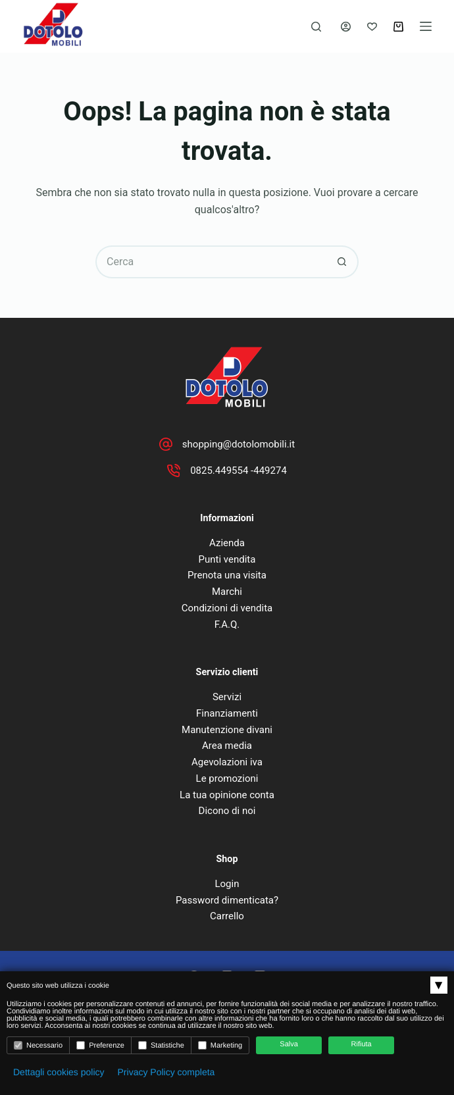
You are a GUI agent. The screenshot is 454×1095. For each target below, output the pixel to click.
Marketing (220, 1045)
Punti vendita (227, 559)
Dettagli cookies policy (59, 1072)
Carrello (227, 916)
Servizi (227, 697)
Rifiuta (361, 1044)
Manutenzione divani (227, 730)
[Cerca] (316, 27)
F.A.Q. (227, 624)
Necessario (38, 1045)
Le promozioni (227, 778)
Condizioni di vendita (227, 608)
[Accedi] (346, 27)
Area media (227, 745)
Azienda (227, 543)
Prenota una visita (227, 575)
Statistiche (161, 1045)
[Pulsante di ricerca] (342, 261)
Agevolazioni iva (227, 762)
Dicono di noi (227, 811)
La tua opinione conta (227, 795)
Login (226, 884)
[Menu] (426, 26)
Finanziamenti (227, 713)
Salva (289, 1044)
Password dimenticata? (227, 900)
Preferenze (100, 1045)
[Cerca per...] (210, 261)
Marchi (227, 592)
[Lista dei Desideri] (372, 27)
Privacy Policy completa (166, 1072)
